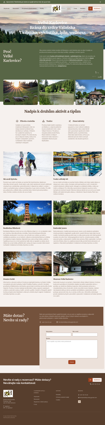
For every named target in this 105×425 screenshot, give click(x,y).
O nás (75, 8)
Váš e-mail (75, 331)
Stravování (16, 8)
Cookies (58, 399)
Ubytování (6, 8)
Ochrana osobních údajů (62, 397)
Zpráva (48, 338)
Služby (42, 8)
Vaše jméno (49, 331)
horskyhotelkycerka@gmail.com (67, 322)
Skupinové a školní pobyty (29, 8)
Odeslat (72, 362)
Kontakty (82, 8)
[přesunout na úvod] (2, 39)
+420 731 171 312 (45, 322)
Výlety (69, 8)
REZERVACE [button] (97, 8)
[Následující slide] (100, 77)
